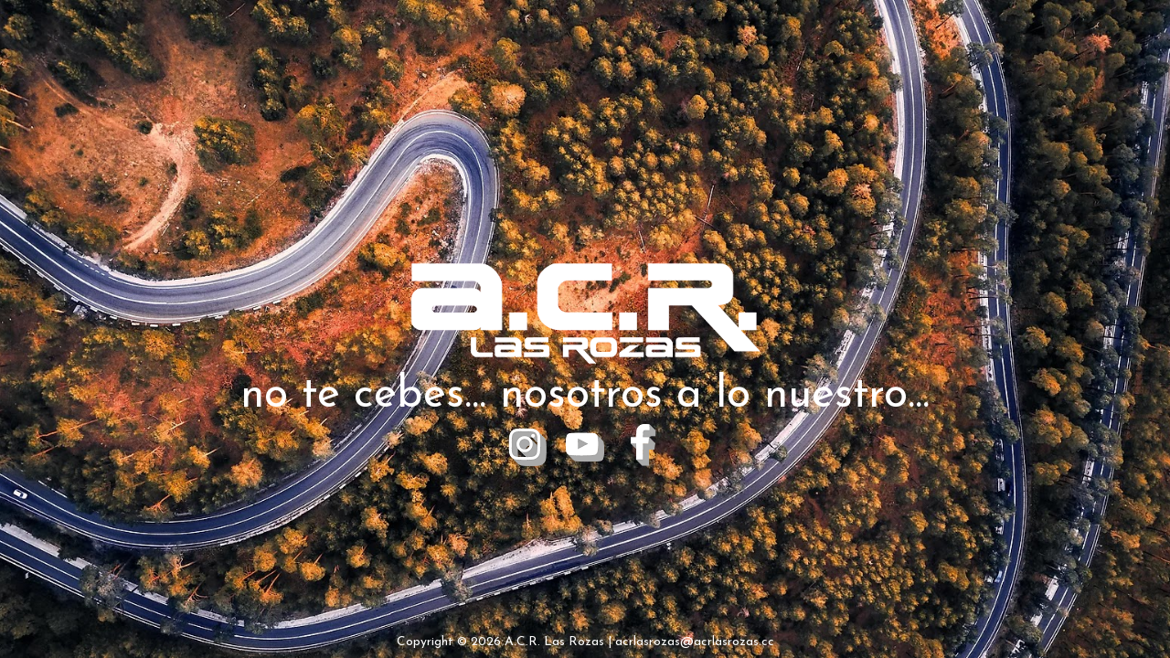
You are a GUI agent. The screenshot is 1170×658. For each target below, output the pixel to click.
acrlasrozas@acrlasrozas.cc (694, 642)
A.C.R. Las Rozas (554, 642)
